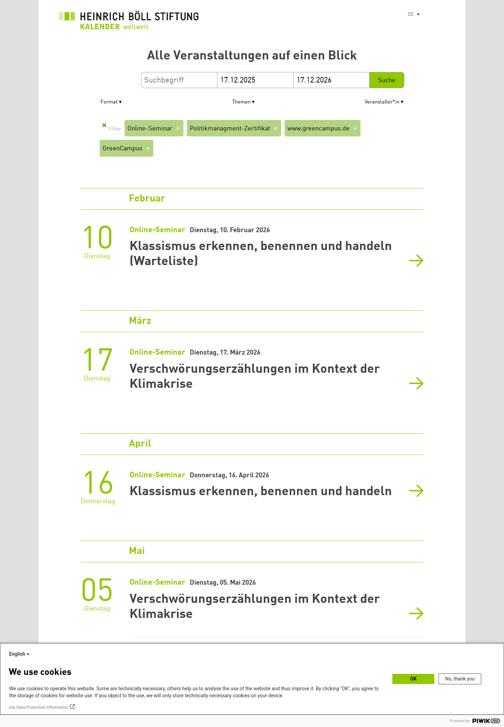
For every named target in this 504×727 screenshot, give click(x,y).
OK (413, 679)
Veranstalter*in (382, 102)
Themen (241, 102)
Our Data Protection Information (38, 707)
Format (109, 102)
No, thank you (460, 679)
